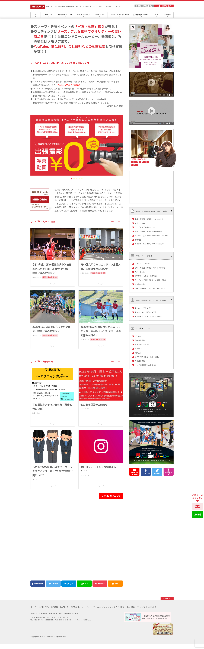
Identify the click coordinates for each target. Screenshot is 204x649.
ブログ (157, 14)
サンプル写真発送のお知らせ (146, 365)
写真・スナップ (83, 14)
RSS (115, 583)
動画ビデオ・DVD (65, 14)
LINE (84, 583)
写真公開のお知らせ (142, 344)
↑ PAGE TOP (167, 598)
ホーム (35, 14)
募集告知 (138, 352)
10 (137, 165)
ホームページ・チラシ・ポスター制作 (149, 300)
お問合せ (167, 14)
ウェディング (48, 14)
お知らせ (138, 336)
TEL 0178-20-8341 (163, 6)
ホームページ (99, 14)
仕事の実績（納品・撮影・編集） (147, 357)
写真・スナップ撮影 (141, 255)
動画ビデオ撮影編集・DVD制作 (53, 607)
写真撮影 (75, 607)
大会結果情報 (140, 361)
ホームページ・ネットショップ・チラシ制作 (103, 607)
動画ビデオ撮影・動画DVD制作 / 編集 (149, 211)
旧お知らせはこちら (110, 495)
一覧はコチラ (116, 221)
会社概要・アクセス (141, 14)
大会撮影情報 (140, 340)
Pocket (100, 583)
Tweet (53, 583)
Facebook (38, 583)
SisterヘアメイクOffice (119, 14)
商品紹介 (138, 348)
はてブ (68, 583)
